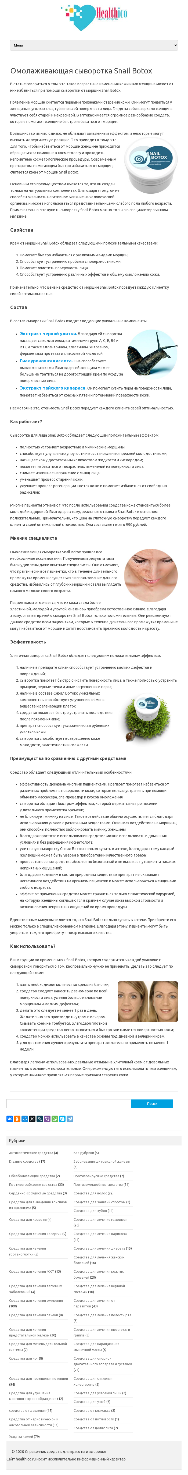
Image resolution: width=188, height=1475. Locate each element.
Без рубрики (84, 1153)
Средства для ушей (90, 1401)
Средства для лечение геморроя (100, 1219)
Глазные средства (23, 1161)
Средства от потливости (94, 1419)
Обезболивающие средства (32, 1176)
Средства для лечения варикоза (100, 1234)
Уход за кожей (21, 1436)
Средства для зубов (90, 1210)
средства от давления (27, 1410)
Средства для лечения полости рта (102, 1315)
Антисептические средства (31, 1153)
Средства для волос (90, 1193)
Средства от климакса (92, 1410)
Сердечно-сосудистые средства (35, 1193)
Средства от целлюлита (93, 1428)
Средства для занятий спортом (99, 1202)
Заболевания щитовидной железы (102, 1161)
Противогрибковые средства (33, 1184)
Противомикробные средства (98, 1184)
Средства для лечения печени (33, 1315)
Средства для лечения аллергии (35, 1234)
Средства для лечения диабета (99, 1248)
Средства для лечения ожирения (36, 1300)
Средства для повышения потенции (38, 1378)
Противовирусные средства (96, 1176)
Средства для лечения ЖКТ (31, 1271)
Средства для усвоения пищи (97, 1393)
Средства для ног (23, 1358)
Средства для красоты (28, 1219)
